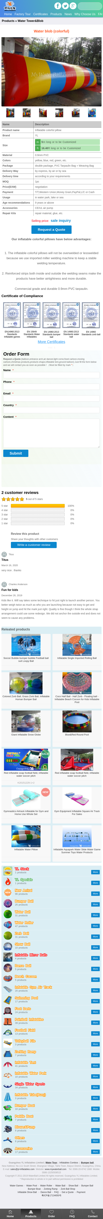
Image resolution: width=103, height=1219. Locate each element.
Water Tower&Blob (30, 20)
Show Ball (73, 1185)
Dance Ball (46, 1192)
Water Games (16, 1185)
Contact (92, 1216)
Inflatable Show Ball (27, 1192)
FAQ (72, 1216)
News (68, 14)
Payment (81, 1192)
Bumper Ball (87, 1185)
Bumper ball (87, 1162)
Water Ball (60, 1185)
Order (51, 1216)
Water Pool (31, 1185)
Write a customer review (33, 545)
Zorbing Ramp (51, 1189)
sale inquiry (61, 221)
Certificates (40, 14)
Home (8, 14)
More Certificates (51, 341)
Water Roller (46, 1185)
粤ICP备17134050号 (51, 1195)
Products (56, 14)
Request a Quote (51, 229)
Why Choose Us (85, 14)
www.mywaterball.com (55, 1169)
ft (38, 148)
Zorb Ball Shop (68, 1189)
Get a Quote (68, 1192)
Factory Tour (23, 14)
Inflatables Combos (68, 1162)
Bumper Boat (34, 1189)
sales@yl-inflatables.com (22, 1169)
